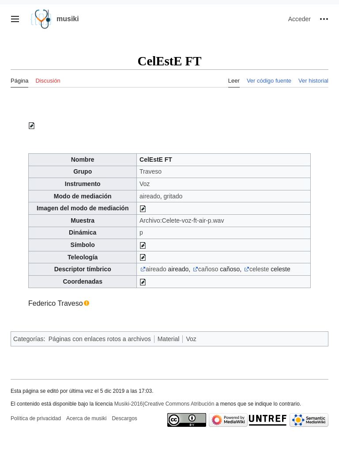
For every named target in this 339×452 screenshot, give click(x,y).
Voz (144, 183)
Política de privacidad (36, 418)
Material (169, 338)
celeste (259, 269)
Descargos (124, 418)
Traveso (150, 171)
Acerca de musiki (86, 418)
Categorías (28, 338)
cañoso (208, 269)
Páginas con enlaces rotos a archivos (100, 338)
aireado (149, 196)
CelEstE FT (155, 159)
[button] (15, 19)
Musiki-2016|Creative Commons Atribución (164, 404)
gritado (173, 196)
